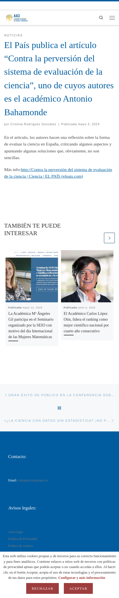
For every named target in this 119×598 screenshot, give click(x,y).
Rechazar (43, 588)
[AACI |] (16, 17)
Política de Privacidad (22, 539)
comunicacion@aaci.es (33, 480)
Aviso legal (15, 532)
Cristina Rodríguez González (34, 124)
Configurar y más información (81, 578)
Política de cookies (20, 546)
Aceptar (78, 588)
